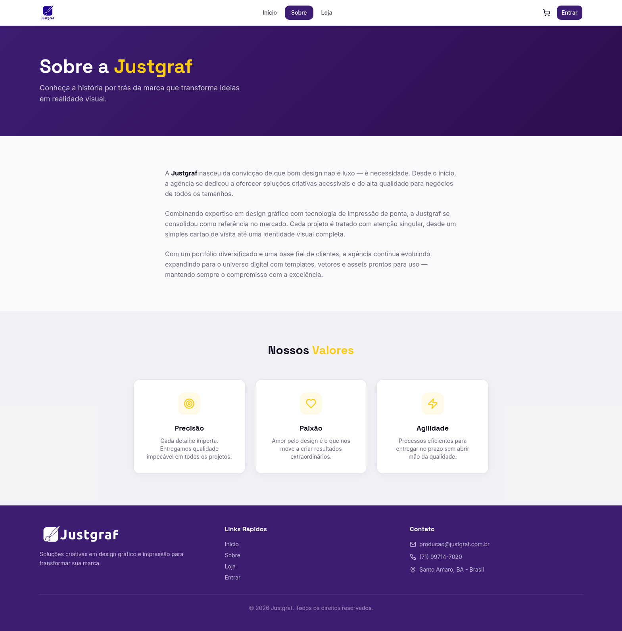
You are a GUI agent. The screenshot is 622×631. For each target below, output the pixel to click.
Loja (326, 12)
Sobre (299, 12)
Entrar (570, 12)
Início (270, 12)
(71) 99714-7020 (436, 556)
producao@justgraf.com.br (450, 544)
